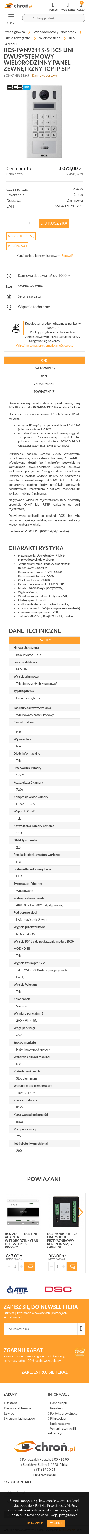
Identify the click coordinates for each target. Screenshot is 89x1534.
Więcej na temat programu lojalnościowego (44, 345)
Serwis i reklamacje (18, 1408)
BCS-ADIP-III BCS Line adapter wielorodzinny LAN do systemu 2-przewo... (21, 1240)
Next (80, 1212)
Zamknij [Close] (56, 1523)
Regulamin (57, 1408)
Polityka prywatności (64, 1413)
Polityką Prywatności (50, 1505)
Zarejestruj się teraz (45, 1372)
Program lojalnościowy (20, 1418)
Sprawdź (67, 256)
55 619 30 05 (45, 1469)
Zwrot (9, 1413)
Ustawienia (35, 1523)
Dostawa (11, 1403)
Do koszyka (53, 223)
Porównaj (17, 246)
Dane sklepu (58, 1403)
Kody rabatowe (60, 1423)
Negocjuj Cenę (21, 236)
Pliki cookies (58, 1418)
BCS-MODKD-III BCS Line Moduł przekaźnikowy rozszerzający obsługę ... (62, 1240)
